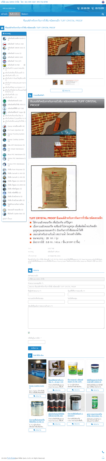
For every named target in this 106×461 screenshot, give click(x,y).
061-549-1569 (30, 2)
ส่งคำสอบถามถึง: (33, 275)
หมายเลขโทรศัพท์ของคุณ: (36, 298)
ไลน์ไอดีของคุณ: (72, 298)
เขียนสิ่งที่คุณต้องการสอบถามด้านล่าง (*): (40, 306)
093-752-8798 (42, 2)
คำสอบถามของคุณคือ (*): (35, 283)
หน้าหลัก (4, 14)
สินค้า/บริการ (14, 14)
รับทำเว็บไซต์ (11, 458)
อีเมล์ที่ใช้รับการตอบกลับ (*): (76, 291)
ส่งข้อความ (34, 348)
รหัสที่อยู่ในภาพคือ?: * (34, 338)
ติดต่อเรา (25, 14)
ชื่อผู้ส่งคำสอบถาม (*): (34, 291)
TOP (103, 458)
